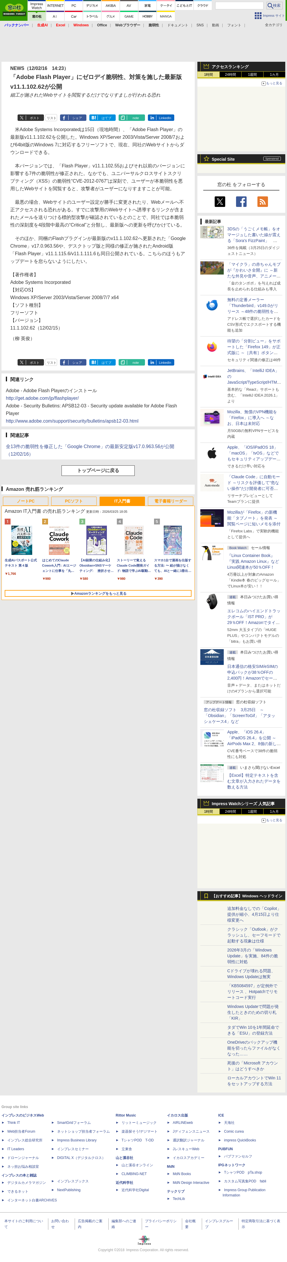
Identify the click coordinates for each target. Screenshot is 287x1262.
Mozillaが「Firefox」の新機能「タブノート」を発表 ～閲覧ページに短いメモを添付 (254, 518)
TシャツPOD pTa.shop (243, 1172)
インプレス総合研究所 (24, 1140)
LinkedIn (165, 118)
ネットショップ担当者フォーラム (83, 1131)
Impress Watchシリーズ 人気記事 (243, 803)
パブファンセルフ (238, 1156)
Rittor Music (126, 1115)
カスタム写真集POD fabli (245, 1181)
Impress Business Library (77, 1140)
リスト (52, 118)
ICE (221, 1115)
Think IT (13, 1123)
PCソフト (74, 501)
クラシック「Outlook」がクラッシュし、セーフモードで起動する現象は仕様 (254, 935)
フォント (234, 25)
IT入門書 (122, 501)
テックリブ (175, 1191)
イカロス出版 (177, 1115)
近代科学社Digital (135, 1190)
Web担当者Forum (21, 1131)
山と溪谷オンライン (137, 1165)
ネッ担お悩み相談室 (23, 1167)
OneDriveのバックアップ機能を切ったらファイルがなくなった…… (254, 1048)
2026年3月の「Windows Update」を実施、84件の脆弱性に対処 (252, 956)
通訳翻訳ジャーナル (188, 1140)
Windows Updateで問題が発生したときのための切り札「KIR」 (253, 1012)
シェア (77, 118)
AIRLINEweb (183, 1123)
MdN (171, 1167)
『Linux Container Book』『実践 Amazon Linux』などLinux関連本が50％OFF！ (253, 561)
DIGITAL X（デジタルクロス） (81, 1158)
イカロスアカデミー (188, 1158)
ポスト (35, 118)
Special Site (223, 159)
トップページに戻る (98, 470)
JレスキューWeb (186, 1149)
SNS (200, 25)
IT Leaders (15, 1149)
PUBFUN (225, 1149)
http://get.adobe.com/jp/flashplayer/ (42, 398)
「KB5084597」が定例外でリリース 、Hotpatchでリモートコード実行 (252, 991)
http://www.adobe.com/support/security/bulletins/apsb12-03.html (72, 421)
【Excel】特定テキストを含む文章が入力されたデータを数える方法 (254, 781)
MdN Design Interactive (191, 1183)
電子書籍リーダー (170, 501)
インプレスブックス (73, 1181)
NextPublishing (69, 1190)
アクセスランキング (230, 66)
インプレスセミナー (73, 1149)
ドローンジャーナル (23, 1158)
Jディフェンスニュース (191, 1131)
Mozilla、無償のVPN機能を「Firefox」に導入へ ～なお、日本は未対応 (252, 417)
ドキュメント (177, 25)
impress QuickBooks (240, 1140)
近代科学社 (124, 1183)
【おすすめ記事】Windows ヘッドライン (247, 896)
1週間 (252, 75)
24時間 (230, 75)
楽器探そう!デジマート (140, 1131)
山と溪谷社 (124, 1158)
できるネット (17, 1191)
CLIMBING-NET (134, 1174)
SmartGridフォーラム (74, 1123)
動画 (215, 25)
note (136, 118)
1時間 (208, 75)
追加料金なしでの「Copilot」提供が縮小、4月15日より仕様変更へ (254, 914)
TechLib (179, 1199)
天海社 (229, 1123)
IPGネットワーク (231, 1165)
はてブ (106, 118)
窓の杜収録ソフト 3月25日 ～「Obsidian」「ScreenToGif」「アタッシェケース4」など (239, 715)
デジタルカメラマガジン (26, 1183)
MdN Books (182, 1174)
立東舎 (127, 1149)
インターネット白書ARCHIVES (32, 1200)
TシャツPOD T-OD (138, 1140)
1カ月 (274, 75)
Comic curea (234, 1131)
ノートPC (26, 501)
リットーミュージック (139, 1123)
